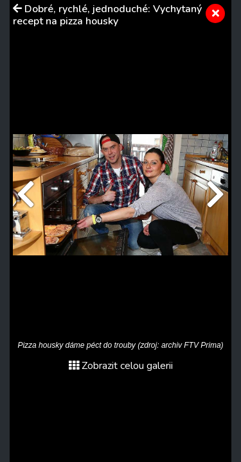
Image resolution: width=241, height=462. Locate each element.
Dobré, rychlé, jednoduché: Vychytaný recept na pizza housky (107, 15)
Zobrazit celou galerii (121, 366)
